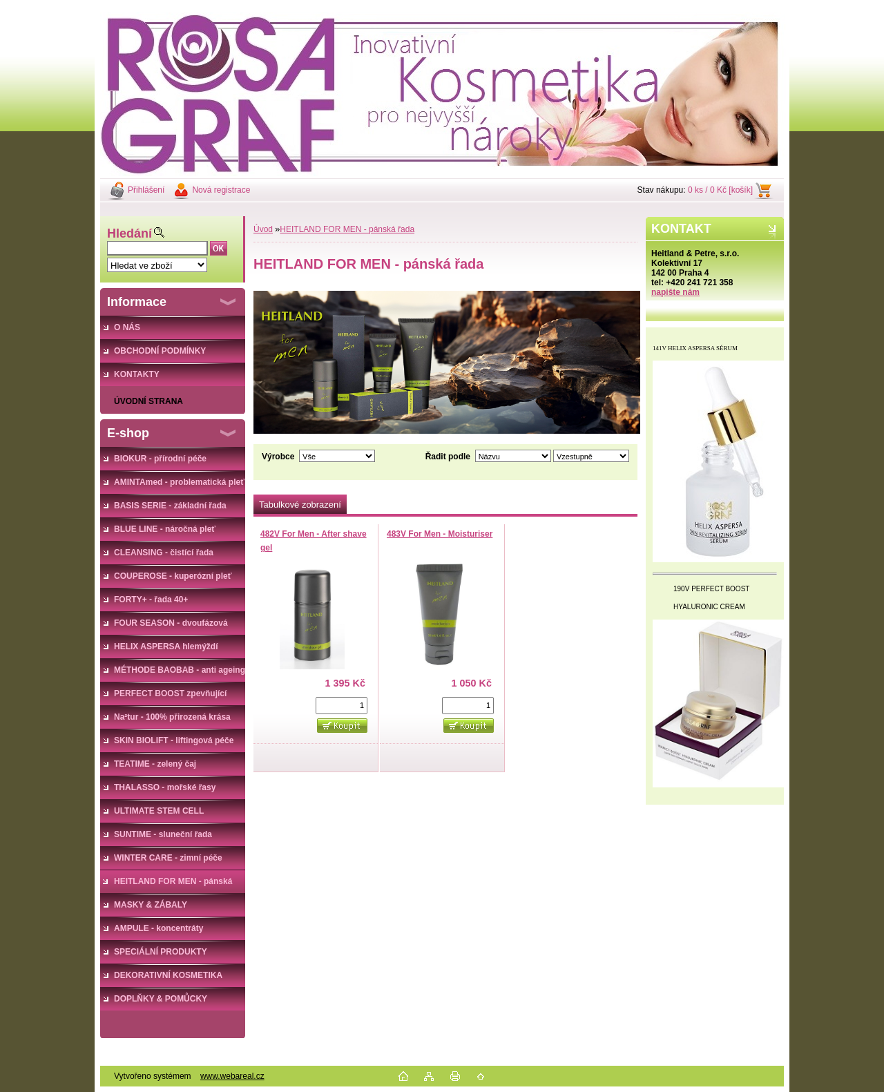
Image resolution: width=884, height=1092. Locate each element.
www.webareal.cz (232, 1076)
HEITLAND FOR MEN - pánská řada (347, 229)
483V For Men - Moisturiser (439, 534)
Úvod (263, 229)
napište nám (675, 292)
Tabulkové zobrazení (300, 504)
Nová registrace (221, 190)
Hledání (129, 233)
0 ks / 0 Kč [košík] (720, 190)
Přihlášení (146, 190)
